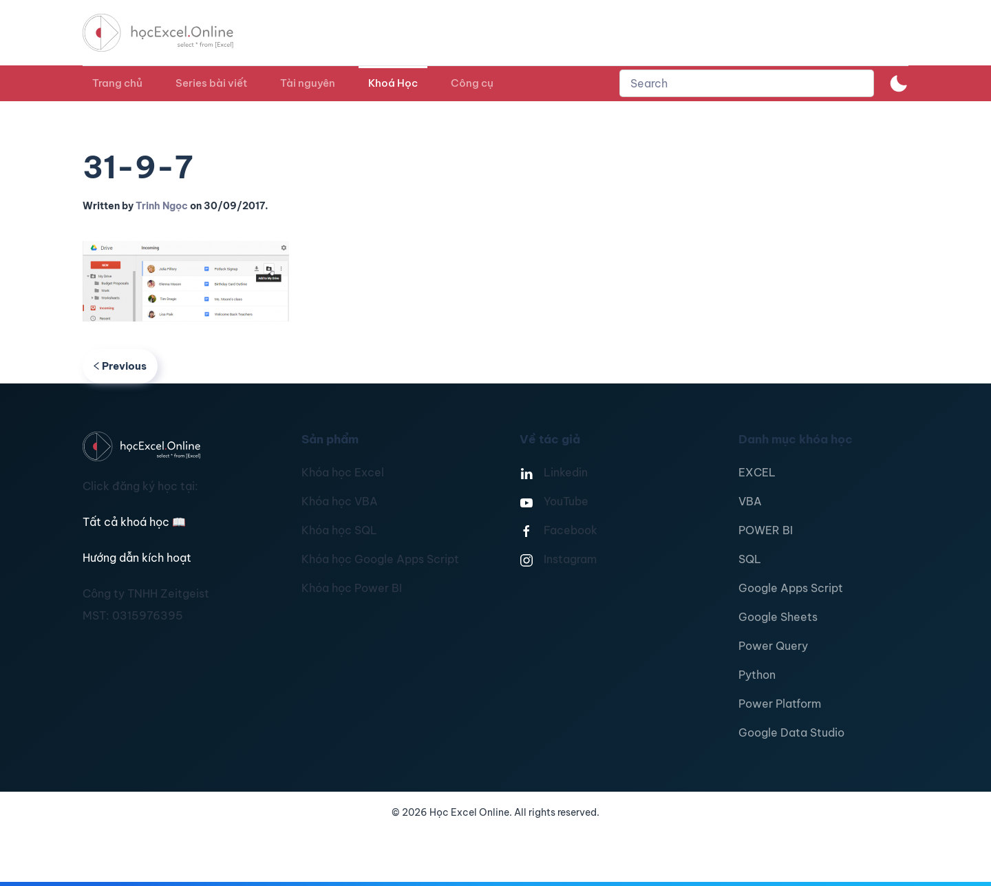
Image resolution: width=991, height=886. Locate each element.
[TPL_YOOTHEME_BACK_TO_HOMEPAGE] (171, 33)
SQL (749, 559)
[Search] (746, 83)
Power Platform (779, 703)
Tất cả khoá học (134, 522)
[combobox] (746, 83)
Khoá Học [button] (393, 82)
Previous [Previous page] (120, 365)
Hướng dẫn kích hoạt (137, 558)
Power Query (773, 646)
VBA (750, 501)
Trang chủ (117, 82)
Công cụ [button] (472, 82)
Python (757, 675)
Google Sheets (778, 617)
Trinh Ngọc (162, 206)
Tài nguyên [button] (307, 82)
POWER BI (765, 530)
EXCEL (757, 472)
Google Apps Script (790, 588)
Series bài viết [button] (211, 82)
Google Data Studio (791, 732)
